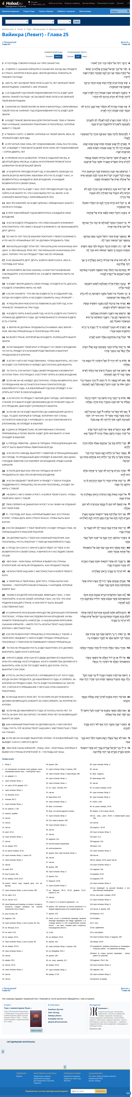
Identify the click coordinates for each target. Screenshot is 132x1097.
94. (91, 788)
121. (91, 918)
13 (3, 213)
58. (47, 820)
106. (91, 846)
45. (3, 979)
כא (128, 303)
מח (128, 648)
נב (129, 710)
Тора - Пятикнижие (36, 29)
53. (47, 797)
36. (3, 937)
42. (3, 965)
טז (129, 246)
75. (47, 902)
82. (47, 946)
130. (91, 965)
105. (91, 841)
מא (128, 547)
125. (91, 937)
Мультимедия (85, 11)
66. (47, 858)
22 (3, 313)
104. (91, 837)
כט (128, 398)
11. (3, 813)
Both (78, 56)
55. (47, 806)
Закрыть (58, 56)
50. (47, 783)
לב (129, 443)
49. (47, 778)
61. (47, 834)
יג (129, 213)
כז (129, 370)
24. (3, 874)
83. (47, 951)
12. (3, 818)
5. (3, 785)
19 (3, 284)
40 (3, 538)
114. (91, 883)
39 (3, 528)
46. (47, 764)
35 (3, 480)
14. (3, 827)
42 (3, 561)
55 (3, 748)
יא (129, 189)
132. (91, 974)
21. (3, 860)
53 (3, 724)
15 (3, 236)
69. (47, 872)
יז (129, 260)
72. (47, 886)
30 (3, 412)
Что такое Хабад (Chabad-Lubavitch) (102, 1076)
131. (91, 970)
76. (47, 907)
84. (47, 956)
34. (3, 928)
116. (91, 895)
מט (128, 657)
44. (3, 974)
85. (47, 960)
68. (47, 867)
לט (128, 528)
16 (3, 246)
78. (47, 918)
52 (3, 710)
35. (3, 932)
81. (47, 942)
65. (47, 853)
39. (3, 951)
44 (3, 581)
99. (91, 811)
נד (129, 738)
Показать (49, 56)
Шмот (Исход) (53, 1013)
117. (91, 900)
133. (91, 979)
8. (3, 799)
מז (129, 634)
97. (91, 802)
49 (3, 657)
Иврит (85, 56)
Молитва (67, 1081)
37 (3, 504)
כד (128, 337)
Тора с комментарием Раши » (18, 1008)
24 (3, 337)
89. (91, 764)
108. (91, 855)
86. (47, 965)
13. (3, 823)
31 (3, 429)
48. (47, 774)
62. (47, 839)
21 (3, 303)
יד (129, 223)
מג (128, 571)
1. (3, 764)
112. (91, 874)
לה (128, 480)
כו (129, 360)
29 (3, 398)
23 (3, 327)
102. (91, 827)
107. (91, 851)
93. (91, 783)
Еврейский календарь (42, 1079)
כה (128, 347)
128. (91, 953)
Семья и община (46, 11)
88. (47, 974)
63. (47, 844)
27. (3, 890)
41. (3, 960)
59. (47, 825)
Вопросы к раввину (72, 3)
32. (3, 918)
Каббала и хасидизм (66, 11)
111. (91, 869)
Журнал (19, 1076)
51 (3, 697)
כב (128, 313)
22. (3, 865)
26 (3, 360)
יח (129, 270)
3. (3, 776)
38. (3, 946)
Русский (120, 3)
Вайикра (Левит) (57, 29)
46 (3, 612)
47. (47, 769)
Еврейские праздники (72, 1076)
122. (91, 923)
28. (3, 895)
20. (3, 855)
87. (47, 970)
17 (3, 260)
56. (47, 811)
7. (3, 795)
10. (3, 809)
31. (3, 914)
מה (128, 595)
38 (3, 514)
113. (91, 879)
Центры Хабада (88, 3)
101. (91, 823)
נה (129, 748)
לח (128, 514)
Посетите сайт (95, 1029)
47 (3, 634)
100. (91, 816)
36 (3, 494)
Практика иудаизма (10, 11)
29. (3, 900)
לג (129, 453)
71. (47, 881)
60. (47, 830)
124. (91, 932)
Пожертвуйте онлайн (105, 3)
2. (3, 769)
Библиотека (8, 29)
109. (91, 860)
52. (47, 792)
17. (3, 841)
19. (3, 851)
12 (3, 203)
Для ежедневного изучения (44, 1081)
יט (129, 284)
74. (47, 897)
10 (3, 171)
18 (3, 270)
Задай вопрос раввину (42, 1076)
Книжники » (103, 1008)
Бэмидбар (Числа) (55, 1019)
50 (3, 675)
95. (91, 792)
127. (91, 946)
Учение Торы (29, 11)
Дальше (105, 43)
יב (129, 203)
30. (3, 904)
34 (3, 471)
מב (128, 561)
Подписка (37, 1083)
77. (47, 914)
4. (3, 781)
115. (91, 888)
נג (129, 724)
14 (3, 223)
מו (129, 612)
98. (91, 806)
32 (3, 443)
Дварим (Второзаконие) (57, 1022)
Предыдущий (39, 43)
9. (3, 804)
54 (3, 738)
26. (3, 883)
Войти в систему (55, 3)
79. (47, 932)
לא (128, 429)
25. (3, 879)
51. (47, 788)
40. (3, 956)
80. (47, 937)
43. (3, 970)
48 (3, 648)
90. (91, 769)
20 (3, 293)
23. (3, 869)
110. (91, 865)
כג (129, 327)
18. (3, 846)
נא (128, 697)
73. (47, 890)
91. (91, 774)
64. (47, 848)
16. (3, 837)
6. (3, 790)
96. (91, 797)
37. (3, 942)
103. (91, 832)
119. (91, 909)
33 (3, 453)
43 (3, 571)
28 (3, 380)
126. (91, 942)
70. (47, 876)
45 (3, 595)
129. (91, 960)
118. (91, 904)
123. (91, 928)
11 (3, 189)
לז (129, 504)
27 (3, 370)
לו (129, 494)
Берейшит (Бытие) (55, 1009)
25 (3, 347)
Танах (20, 29)
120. (91, 914)
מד (128, 581)
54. (47, 802)
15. (3, 832)
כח (128, 380)
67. (47, 862)
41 (3, 547)
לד (128, 471)
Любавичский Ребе (96, 1079)
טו (129, 236)
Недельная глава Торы (72, 1079)
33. (3, 923)
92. (91, 778)
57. (47, 816)
